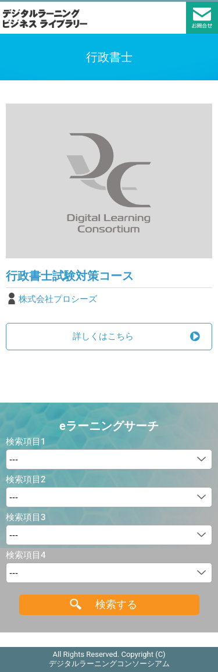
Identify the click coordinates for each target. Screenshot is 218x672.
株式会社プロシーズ (58, 299)
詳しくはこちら (103, 336)
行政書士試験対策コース (70, 276)
